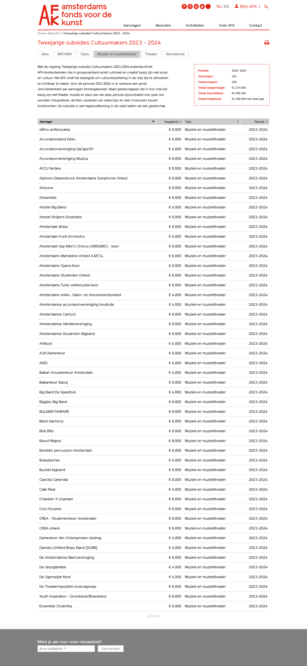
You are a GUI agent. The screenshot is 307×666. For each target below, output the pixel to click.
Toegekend (171, 121)
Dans (85, 54)
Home (41, 33)
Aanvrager (46, 121)
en (226, 6)
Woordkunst (175, 54)
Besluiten (163, 25)
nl (219, 6)
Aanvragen (132, 25)
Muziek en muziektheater (117, 54)
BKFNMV (65, 54)
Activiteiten (195, 25)
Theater (151, 54)
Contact (255, 25)
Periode (259, 121)
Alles (45, 54)
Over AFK (227, 25)
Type (188, 121)
